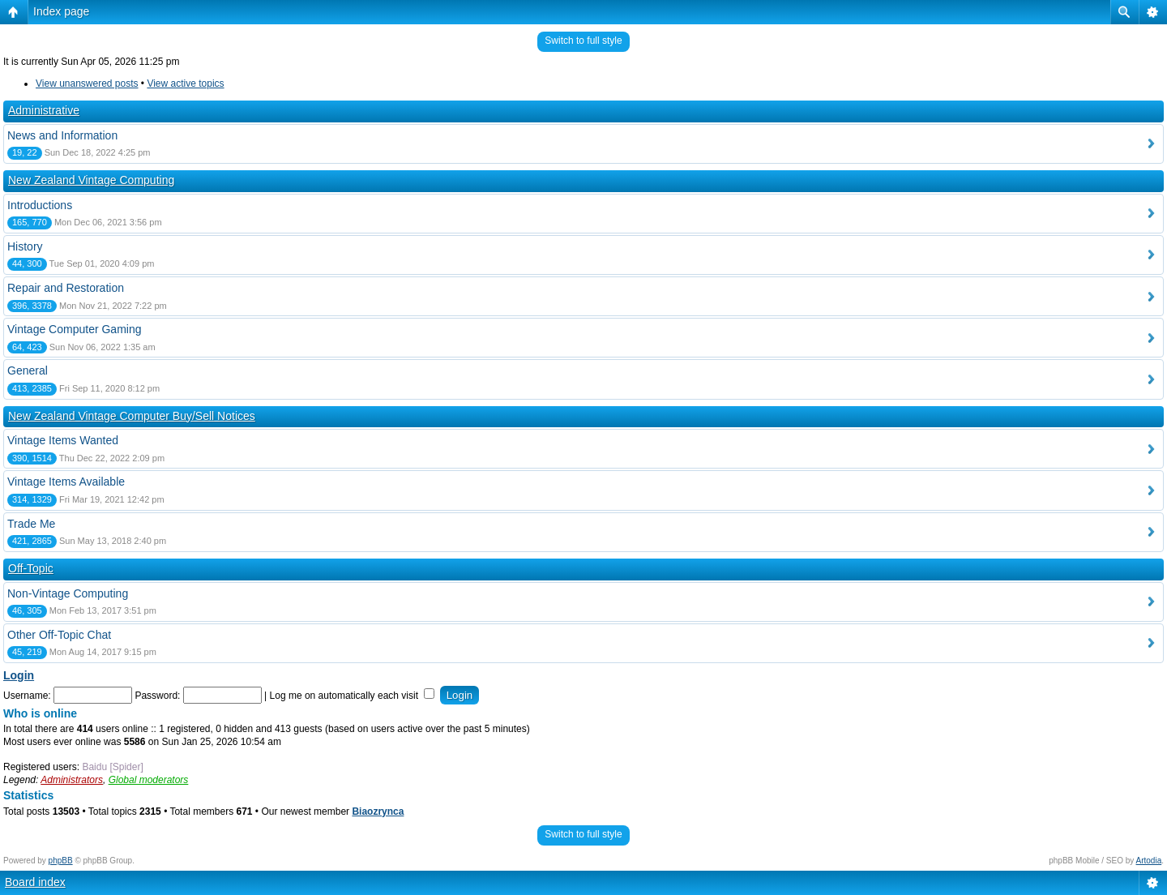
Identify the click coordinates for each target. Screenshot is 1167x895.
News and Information (62, 135)
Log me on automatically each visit (352, 695)
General (27, 370)
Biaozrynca (378, 811)
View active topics (185, 83)
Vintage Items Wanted (62, 440)
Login (18, 675)
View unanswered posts (87, 83)
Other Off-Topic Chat (59, 634)
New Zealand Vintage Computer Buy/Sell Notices (131, 415)
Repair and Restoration (65, 287)
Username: (27, 695)
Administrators (72, 780)
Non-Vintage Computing (67, 593)
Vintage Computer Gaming (74, 329)
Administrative (43, 110)
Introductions (39, 205)
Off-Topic (30, 568)
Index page (61, 11)
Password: (157, 695)
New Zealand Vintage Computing (91, 179)
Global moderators (149, 780)
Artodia (1149, 860)
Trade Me (31, 523)
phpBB (61, 860)
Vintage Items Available (66, 481)
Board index (35, 882)
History (25, 246)
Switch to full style (583, 40)
